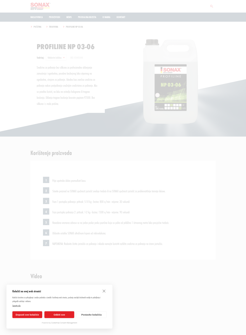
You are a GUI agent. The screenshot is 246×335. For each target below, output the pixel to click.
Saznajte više (16, 305)
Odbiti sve (59, 314)
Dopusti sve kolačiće (27, 314)
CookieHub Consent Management (64, 322)
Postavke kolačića (91, 314)
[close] (104, 290)
